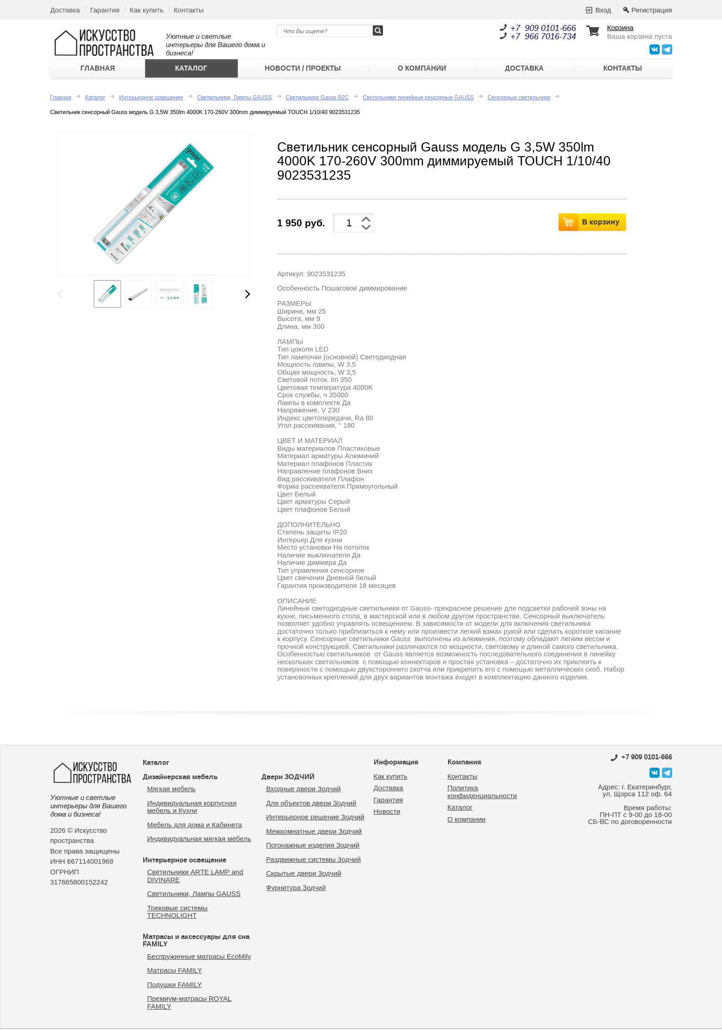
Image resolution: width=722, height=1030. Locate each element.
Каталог (191, 68)
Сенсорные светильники (518, 98)
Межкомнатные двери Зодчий (314, 832)
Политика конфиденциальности (482, 792)
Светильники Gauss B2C (317, 98)
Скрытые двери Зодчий (303, 874)
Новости (387, 812)
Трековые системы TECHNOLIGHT (177, 912)
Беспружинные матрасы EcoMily (199, 957)
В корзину (600, 222)
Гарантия (105, 9)
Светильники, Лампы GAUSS (234, 98)
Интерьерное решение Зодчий (315, 818)
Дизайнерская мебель (180, 777)
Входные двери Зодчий (303, 790)
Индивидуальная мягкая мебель (199, 839)
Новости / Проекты (303, 68)
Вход (603, 10)
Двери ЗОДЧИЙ (288, 777)
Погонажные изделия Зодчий (312, 846)
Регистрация (651, 10)
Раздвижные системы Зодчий (313, 860)
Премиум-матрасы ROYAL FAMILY (189, 1003)
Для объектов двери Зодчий (311, 803)
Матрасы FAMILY (174, 971)
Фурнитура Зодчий (296, 888)
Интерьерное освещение (151, 98)
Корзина (620, 27)
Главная (97, 68)
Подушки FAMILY (174, 985)
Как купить (147, 9)
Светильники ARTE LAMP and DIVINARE (195, 877)
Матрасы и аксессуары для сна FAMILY (196, 941)
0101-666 (641, 758)
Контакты (189, 9)
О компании (422, 68)
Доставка (65, 9)
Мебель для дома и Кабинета (194, 825)
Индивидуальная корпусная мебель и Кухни (192, 807)
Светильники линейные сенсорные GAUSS (418, 98)
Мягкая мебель (171, 790)
